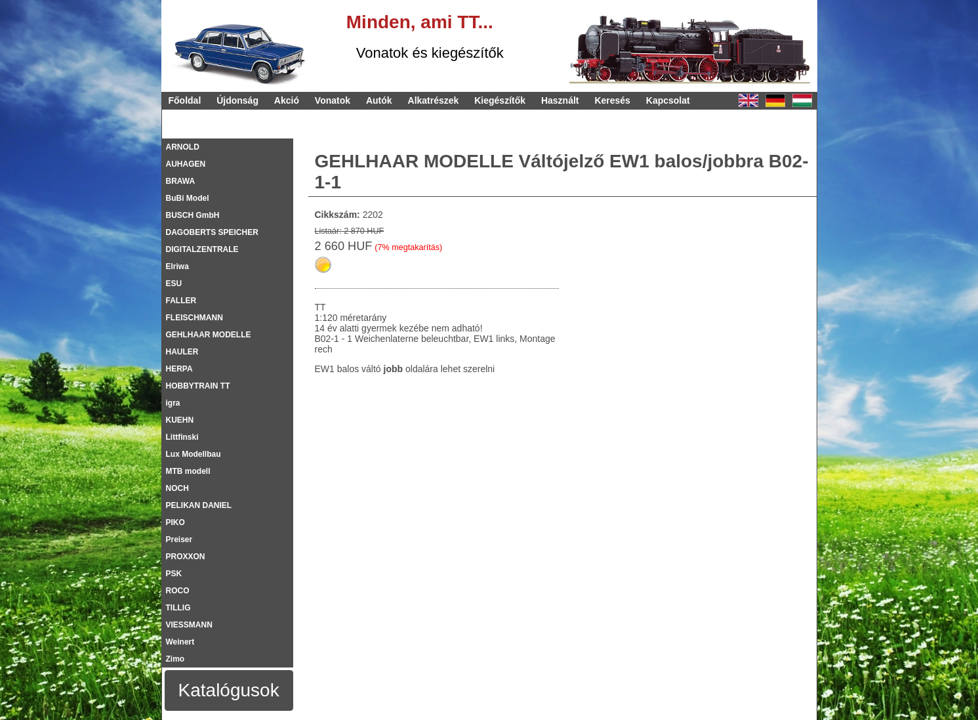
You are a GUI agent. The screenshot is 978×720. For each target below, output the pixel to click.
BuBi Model (187, 198)
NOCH (177, 488)
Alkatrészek (433, 100)
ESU (174, 283)
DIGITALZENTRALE (202, 249)
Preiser (179, 539)
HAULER (182, 351)
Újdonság (237, 100)
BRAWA (180, 181)
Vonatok (332, 100)
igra (173, 403)
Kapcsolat (668, 100)
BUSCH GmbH (193, 215)
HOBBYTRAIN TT (198, 386)
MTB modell (188, 471)
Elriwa (177, 266)
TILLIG (178, 607)
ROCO (178, 590)
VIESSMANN (189, 624)
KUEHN (180, 420)
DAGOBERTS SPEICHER (212, 232)
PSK (174, 573)
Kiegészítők (499, 100)
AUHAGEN (186, 164)
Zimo (175, 659)
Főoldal (185, 100)
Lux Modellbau (193, 454)
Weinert (180, 641)
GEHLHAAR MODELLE (208, 334)
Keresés (612, 100)
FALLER (181, 300)
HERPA (179, 368)
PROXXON (185, 556)
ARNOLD (182, 147)
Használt (560, 100)
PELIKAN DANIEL (199, 505)
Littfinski (182, 437)
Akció (286, 100)
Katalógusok (228, 690)
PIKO (175, 522)
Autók (379, 100)
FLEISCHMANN (194, 317)
